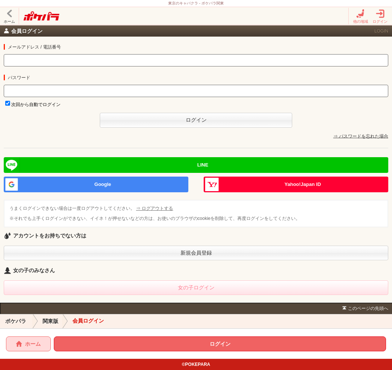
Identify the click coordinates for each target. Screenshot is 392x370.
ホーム (9, 16)
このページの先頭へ (364, 308)
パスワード (19, 77)
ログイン (380, 16)
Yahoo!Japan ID (302, 184)
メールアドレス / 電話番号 (34, 47)
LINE (203, 165)
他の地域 (360, 16)
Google (103, 184)
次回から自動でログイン (36, 104)
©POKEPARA (196, 364)
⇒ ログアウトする (155, 208)
